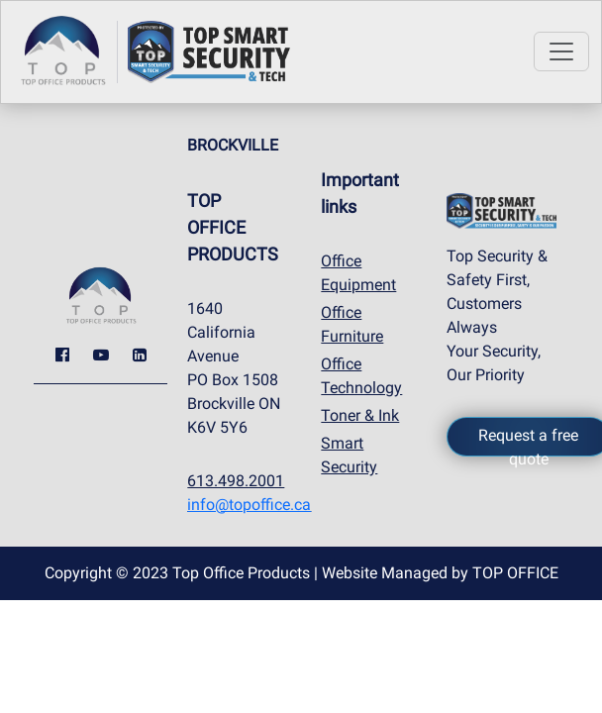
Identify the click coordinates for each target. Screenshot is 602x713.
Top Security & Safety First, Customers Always (497, 292)
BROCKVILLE (232, 145)
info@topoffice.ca (249, 504)
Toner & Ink (360, 415)
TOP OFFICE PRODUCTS (232, 227)
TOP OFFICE (515, 572)
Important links (360, 193)
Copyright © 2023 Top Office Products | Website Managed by (301, 572)
